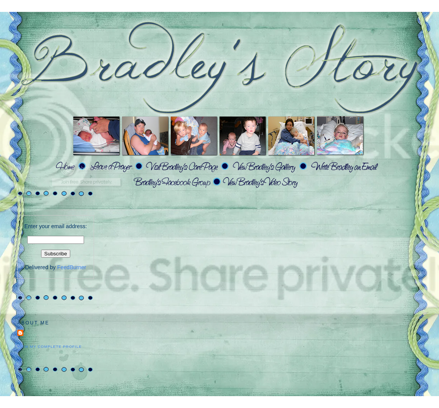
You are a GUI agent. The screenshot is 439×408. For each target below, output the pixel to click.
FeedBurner (71, 267)
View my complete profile (49, 346)
